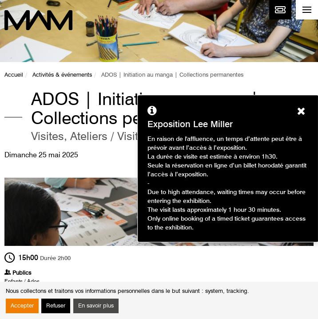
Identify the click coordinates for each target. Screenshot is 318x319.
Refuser (55, 306)
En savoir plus (96, 306)
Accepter (22, 306)
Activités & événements (62, 75)
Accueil (13, 75)
